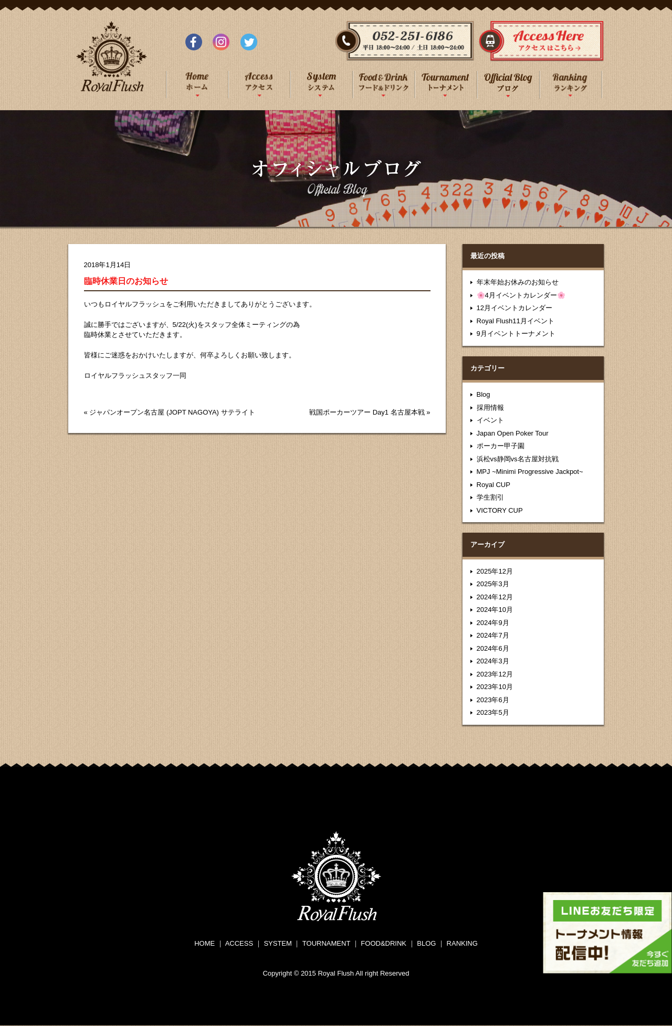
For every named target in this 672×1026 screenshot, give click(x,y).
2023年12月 (495, 674)
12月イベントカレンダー (514, 308)
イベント (490, 420)
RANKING (462, 943)
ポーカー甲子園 (500, 446)
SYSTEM (277, 943)
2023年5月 (493, 712)
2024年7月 (493, 635)
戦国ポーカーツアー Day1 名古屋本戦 (367, 412)
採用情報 (490, 407)
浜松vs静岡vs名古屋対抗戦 (518, 459)
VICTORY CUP (500, 510)
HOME (204, 943)
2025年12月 (495, 571)
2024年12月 (495, 597)
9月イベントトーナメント (516, 333)
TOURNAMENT (326, 943)
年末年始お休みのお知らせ (518, 282)
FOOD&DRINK (383, 943)
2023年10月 (495, 687)
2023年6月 (493, 700)
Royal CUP (493, 485)
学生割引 (490, 497)
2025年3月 (493, 584)
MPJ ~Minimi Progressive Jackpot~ (530, 471)
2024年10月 (495, 610)
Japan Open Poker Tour (513, 433)
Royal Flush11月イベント (515, 321)
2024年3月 (493, 661)
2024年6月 (493, 648)
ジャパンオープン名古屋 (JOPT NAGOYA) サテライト (172, 412)
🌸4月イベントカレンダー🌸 (521, 295)
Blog (483, 394)
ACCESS (239, 943)
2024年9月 (493, 623)
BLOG (426, 943)
